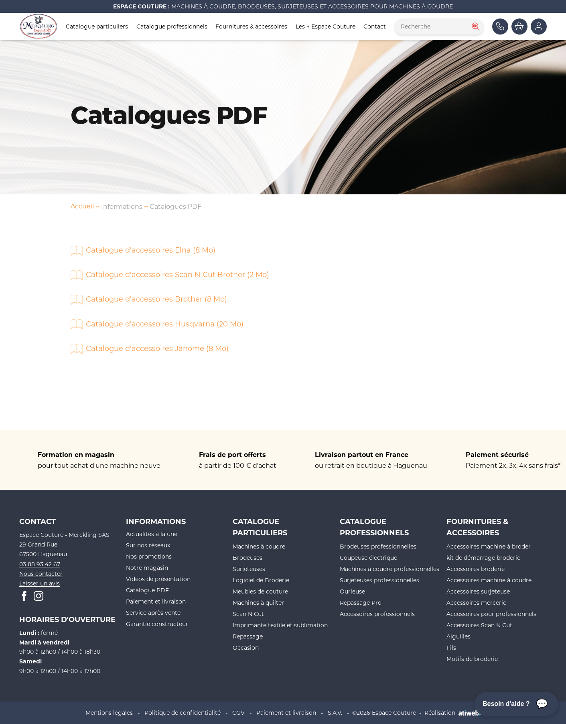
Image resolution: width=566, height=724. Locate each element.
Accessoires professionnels (377, 614)
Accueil (82, 206)
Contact (374, 26)
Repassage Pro (360, 602)
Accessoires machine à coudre (489, 580)
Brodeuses (247, 557)
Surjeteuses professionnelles (379, 580)
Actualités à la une (151, 534)
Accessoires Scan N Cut (479, 625)
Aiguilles (458, 636)
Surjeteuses (249, 569)
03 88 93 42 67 (39, 564)
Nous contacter (41, 573)
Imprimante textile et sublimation (280, 625)
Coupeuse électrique (368, 557)
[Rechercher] (475, 26)
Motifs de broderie (472, 659)
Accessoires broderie (475, 569)
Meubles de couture (260, 591)
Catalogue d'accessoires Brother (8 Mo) (156, 299)
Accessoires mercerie (476, 602)
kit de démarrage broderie (483, 557)
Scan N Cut (248, 614)
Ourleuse (352, 591)
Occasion (246, 647)
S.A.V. (335, 712)
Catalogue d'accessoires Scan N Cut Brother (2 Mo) (177, 274)
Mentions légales (109, 712)
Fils (451, 647)
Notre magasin (147, 567)
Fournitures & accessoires (251, 26)
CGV (238, 712)
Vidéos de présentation (158, 579)
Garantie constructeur (157, 624)
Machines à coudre (259, 546)
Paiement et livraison (156, 601)
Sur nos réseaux (148, 545)
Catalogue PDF (147, 590)
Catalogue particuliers (97, 26)
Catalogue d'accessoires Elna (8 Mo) (150, 250)
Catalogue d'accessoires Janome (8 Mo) (157, 348)
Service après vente (153, 612)
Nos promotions (149, 556)
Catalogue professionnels (171, 26)
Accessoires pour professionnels (491, 614)
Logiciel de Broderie (261, 580)
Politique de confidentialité (182, 712)
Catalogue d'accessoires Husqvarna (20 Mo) (164, 323)
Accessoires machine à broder (488, 546)
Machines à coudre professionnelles (389, 569)
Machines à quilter (258, 602)
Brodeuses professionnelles (378, 546)
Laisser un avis (39, 583)
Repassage (248, 636)
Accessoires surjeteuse (478, 591)
